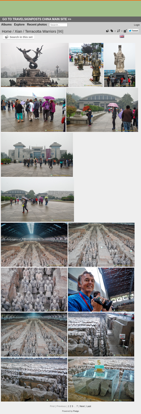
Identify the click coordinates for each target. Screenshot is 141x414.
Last (88, 406)
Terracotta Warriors (40, 31)
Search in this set (21, 37)
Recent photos (37, 24)
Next (82, 406)
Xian (18, 31)
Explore (19, 24)
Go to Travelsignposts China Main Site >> (36, 19)
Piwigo (76, 411)
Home (7, 31)
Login (137, 24)
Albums (6, 24)
